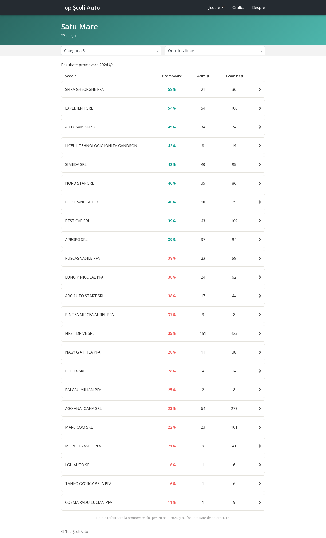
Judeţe (217, 7)
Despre (258, 7)
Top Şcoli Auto (80, 7)
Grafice (238, 7)
